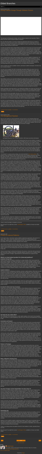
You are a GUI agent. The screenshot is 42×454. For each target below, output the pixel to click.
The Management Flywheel (9, 116)
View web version (21, 442)
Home (21, 440)
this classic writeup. (32, 154)
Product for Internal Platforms (10, 235)
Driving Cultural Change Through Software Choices (17, 10)
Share (3, 111)
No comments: (15, 109)
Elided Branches (8, 3)
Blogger (23, 452)
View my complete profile (5, 450)
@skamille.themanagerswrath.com (12, 448)
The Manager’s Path (21, 430)
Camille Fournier (10, 446)
